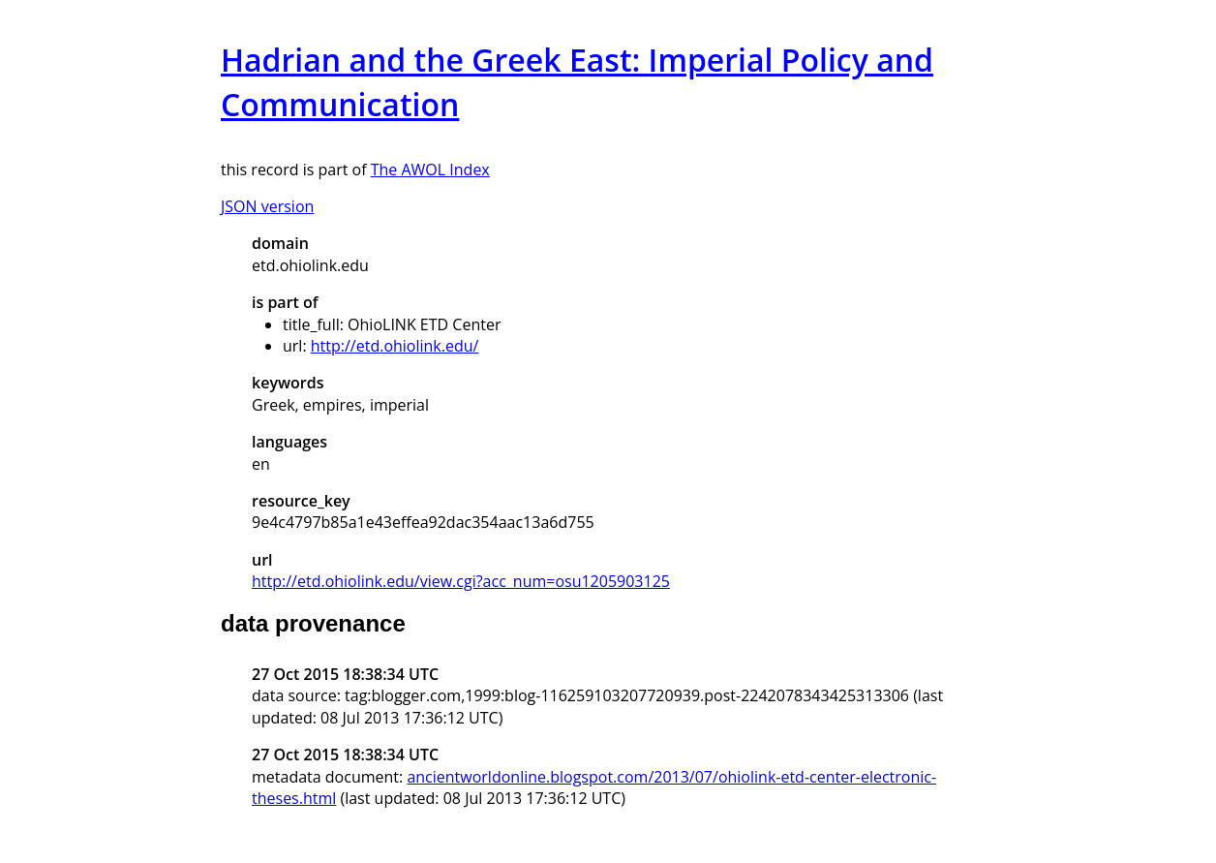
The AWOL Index (430, 169)
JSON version (267, 206)
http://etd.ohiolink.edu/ (395, 345)
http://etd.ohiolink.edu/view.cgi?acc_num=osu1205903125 (461, 581)
